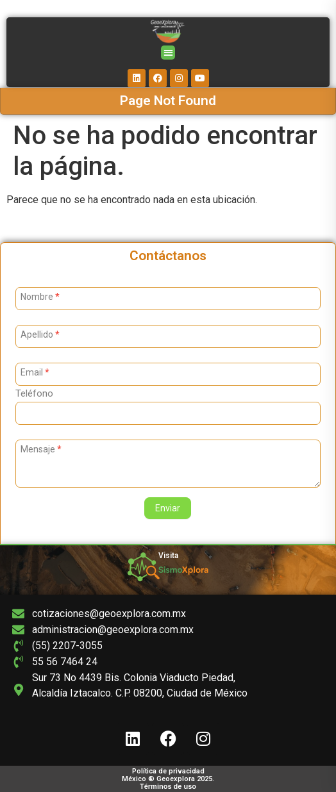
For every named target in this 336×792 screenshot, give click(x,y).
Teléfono (34, 394)
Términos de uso (168, 786)
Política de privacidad (168, 771)
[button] (168, 52)
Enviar (167, 508)
